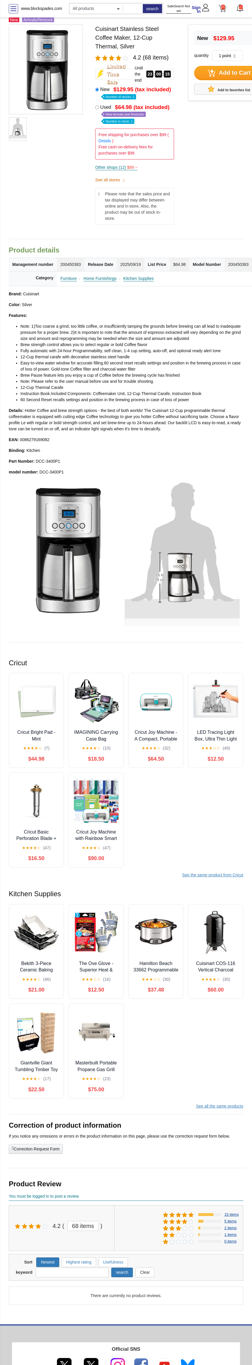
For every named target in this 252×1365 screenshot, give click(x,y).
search (152, 8)
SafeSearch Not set (178, 8)
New (136, 92)
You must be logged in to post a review (44, 1196)
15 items (231, 1214)
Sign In (196, 9)
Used (135, 114)
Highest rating (78, 1262)
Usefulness (113, 1262)
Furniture (68, 278)
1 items (230, 1234)
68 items (83, 1226)
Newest (48, 1262)
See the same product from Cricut (212, 875)
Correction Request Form (36, 1148)
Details (104, 140)
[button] (239, 8)
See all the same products (219, 1106)
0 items (230, 1241)
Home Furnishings (100, 278)
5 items (230, 1221)
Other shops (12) (116, 167)
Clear (145, 1272)
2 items (230, 1228)
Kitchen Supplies (138, 278)
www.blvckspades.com (41, 8)
